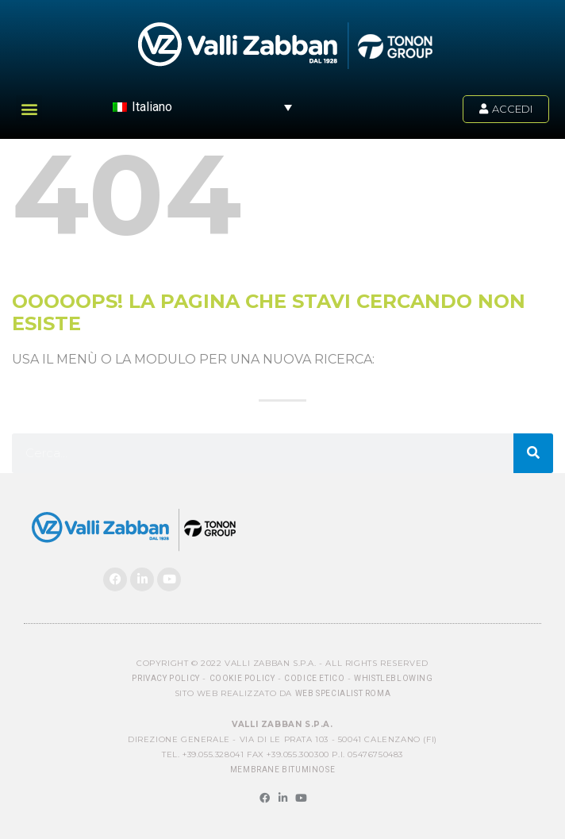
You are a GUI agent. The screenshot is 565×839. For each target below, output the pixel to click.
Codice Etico (314, 678)
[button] (29, 108)
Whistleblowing (393, 678)
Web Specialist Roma (342, 693)
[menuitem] (202, 106)
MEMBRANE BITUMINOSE (282, 769)
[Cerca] (533, 453)
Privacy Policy (165, 678)
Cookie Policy (242, 678)
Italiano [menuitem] (152, 106)
